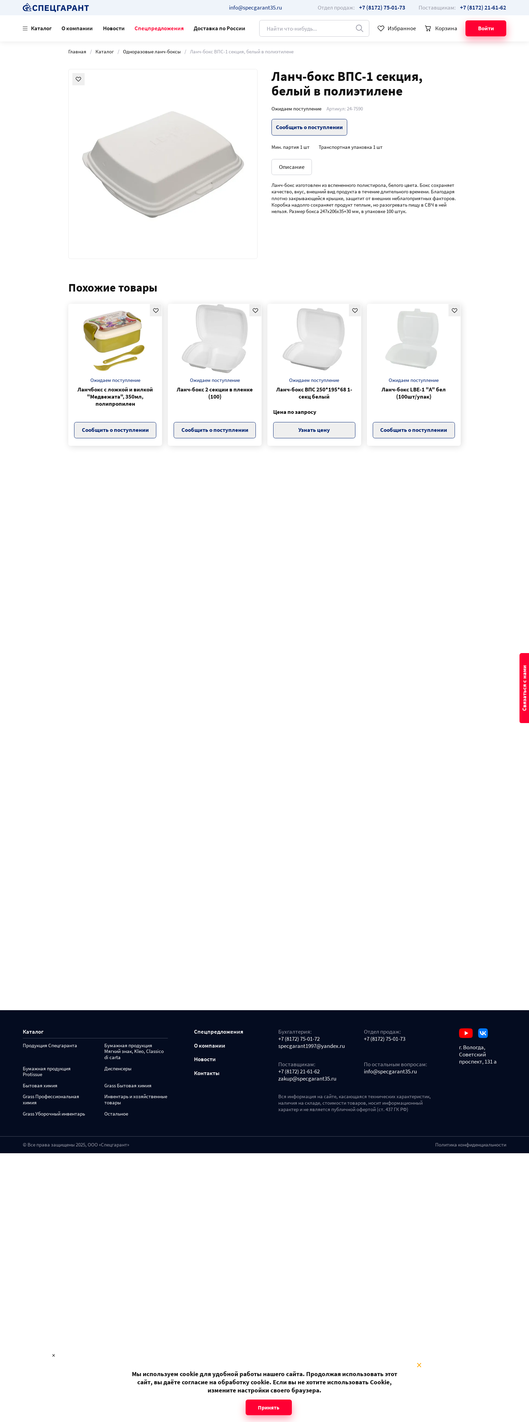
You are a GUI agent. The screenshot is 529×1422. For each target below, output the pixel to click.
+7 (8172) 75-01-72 (299, 1038)
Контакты (206, 1073)
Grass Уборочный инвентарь (54, 1114)
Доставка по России (219, 28)
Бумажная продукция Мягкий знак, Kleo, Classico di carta (134, 1052)
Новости (114, 28)
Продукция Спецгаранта (50, 1046)
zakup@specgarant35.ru (307, 1078)
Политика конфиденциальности (470, 1145)
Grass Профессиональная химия (51, 1100)
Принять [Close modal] (268, 1407)
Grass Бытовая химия (128, 1086)
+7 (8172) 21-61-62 (299, 1071)
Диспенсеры (117, 1069)
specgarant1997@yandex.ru (311, 1046)
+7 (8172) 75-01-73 (384, 1038)
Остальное (116, 1114)
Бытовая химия (40, 1086)
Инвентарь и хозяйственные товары (135, 1100)
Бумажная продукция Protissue (47, 1072)
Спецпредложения (159, 28)
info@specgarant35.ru (255, 7)
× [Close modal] (419, 1365)
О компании (77, 28)
